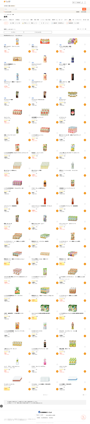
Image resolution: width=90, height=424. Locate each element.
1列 (80, 29)
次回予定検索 (83, 11)
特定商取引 (51, 417)
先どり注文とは (19, 35)
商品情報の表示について (9, 35)
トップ (5, 14)
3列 (85, 29)
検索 (84, 9)
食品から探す (9, 14)
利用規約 (38, 417)
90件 (14, 29)
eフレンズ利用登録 (76, 2)
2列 (83, 29)
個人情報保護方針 (44, 417)
